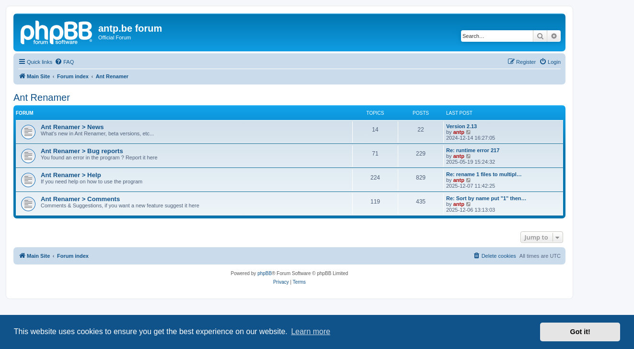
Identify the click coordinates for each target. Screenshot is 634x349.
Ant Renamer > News (72, 127)
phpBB (264, 273)
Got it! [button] (580, 332)
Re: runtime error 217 (472, 150)
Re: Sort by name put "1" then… (486, 198)
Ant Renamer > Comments (80, 199)
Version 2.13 (461, 126)
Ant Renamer (41, 97)
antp (458, 132)
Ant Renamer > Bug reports (82, 151)
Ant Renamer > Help (71, 175)
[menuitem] (64, 62)
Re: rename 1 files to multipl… (484, 174)
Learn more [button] (310, 331)
